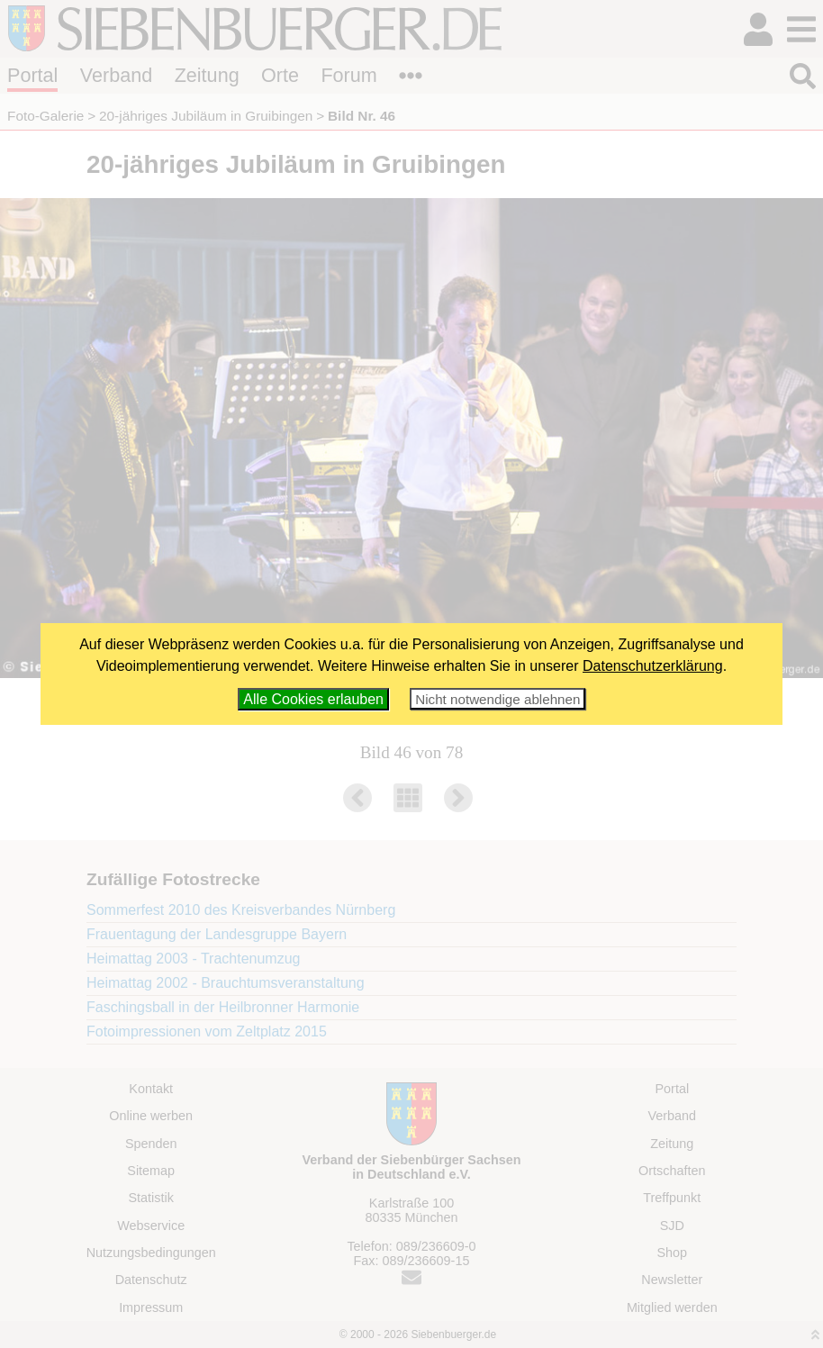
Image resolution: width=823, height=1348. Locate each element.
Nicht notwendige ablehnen (497, 699)
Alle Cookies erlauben (313, 699)
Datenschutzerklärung (653, 666)
